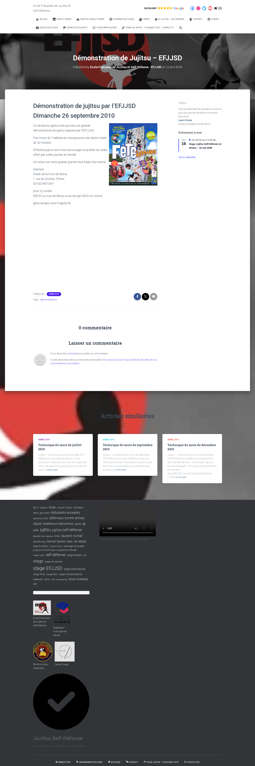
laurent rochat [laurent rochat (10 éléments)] (71, 536)
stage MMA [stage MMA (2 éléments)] (52, 574)
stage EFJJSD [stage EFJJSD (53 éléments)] (47, 568)
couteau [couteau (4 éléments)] (78, 507)
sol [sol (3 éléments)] (84, 555)
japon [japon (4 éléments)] (78, 523)
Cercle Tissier (62, 664)
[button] (164, 8)
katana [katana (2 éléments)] (49, 536)
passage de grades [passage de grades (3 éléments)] (74, 545)
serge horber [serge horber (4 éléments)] (74, 555)
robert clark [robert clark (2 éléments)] (38, 555)
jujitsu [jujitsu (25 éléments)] (45, 529)
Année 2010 (54, 294)
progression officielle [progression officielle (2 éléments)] (67, 550)
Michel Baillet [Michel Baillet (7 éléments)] (56, 541)
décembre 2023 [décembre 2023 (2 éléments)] (40, 518)
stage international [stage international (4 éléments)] (74, 568)
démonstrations (48, 299)
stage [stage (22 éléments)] (38, 561)
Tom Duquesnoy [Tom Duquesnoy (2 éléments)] (59, 579)
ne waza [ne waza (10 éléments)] (80, 541)
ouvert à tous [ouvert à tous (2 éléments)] (56, 546)
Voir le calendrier (187, 157)
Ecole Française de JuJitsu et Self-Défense (41, 622)
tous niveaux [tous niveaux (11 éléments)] (78, 579)
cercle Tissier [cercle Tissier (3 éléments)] (64, 507)
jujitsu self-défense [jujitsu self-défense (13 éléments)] (67, 530)
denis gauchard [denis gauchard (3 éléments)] (41, 512)
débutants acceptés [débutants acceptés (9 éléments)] (65, 513)
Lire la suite (52, 469)
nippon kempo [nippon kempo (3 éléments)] (41, 545)
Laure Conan (185, 120)
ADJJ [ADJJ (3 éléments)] (36, 507)
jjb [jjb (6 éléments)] (84, 523)
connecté (72, 353)
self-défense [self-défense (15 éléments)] (55, 554)
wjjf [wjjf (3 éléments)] (35, 583)
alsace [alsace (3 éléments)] (44, 507)
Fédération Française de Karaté (60, 631)
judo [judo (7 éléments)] (36, 530)
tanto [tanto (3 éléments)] (47, 579)
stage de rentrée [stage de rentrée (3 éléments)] (53, 561)
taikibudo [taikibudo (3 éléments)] (38, 579)
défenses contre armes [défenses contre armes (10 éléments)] (67, 518)
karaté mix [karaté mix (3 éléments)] (38, 536)
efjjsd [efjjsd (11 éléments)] (37, 523)
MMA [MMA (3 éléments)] (69, 541)
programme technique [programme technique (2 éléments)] (44, 550)
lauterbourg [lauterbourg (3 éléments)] (39, 541)
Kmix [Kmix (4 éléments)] (57, 536)
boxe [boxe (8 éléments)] (52, 507)
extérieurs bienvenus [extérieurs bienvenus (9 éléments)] (58, 523)
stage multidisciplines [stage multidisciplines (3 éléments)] (70, 574)
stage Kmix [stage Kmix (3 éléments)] (39, 574)
